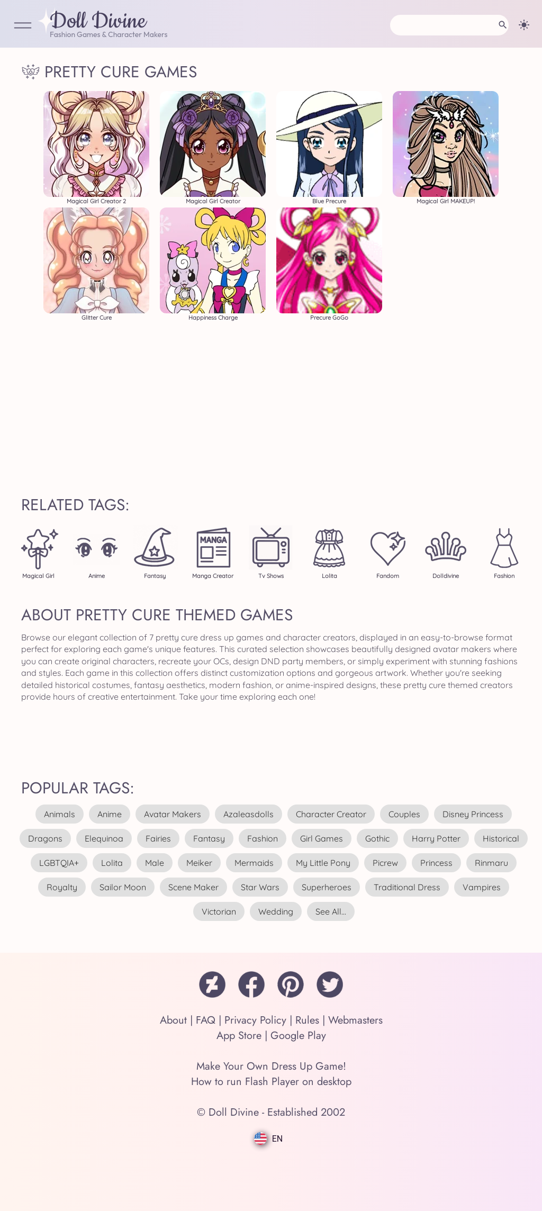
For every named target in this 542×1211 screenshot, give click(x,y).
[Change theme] (524, 25)
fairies (158, 838)
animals (59, 814)
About (173, 1020)
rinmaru (491, 862)
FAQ (205, 1020)
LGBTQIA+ (59, 862)
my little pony (323, 862)
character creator (331, 814)
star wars (260, 887)
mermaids (254, 862)
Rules (307, 1020)
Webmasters (355, 1020)
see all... (330, 911)
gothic (377, 838)
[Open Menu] (23, 26)
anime (109, 814)
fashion (262, 838)
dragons (45, 838)
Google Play (298, 1035)
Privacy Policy (255, 1020)
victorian (219, 911)
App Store (238, 1035)
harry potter (436, 838)
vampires (482, 887)
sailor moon (123, 887)
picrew (385, 862)
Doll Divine (98, 21)
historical (501, 838)
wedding (275, 911)
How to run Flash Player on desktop (271, 1081)
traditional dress (407, 887)
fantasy (209, 838)
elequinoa (104, 838)
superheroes (326, 887)
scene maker (193, 887)
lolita (112, 862)
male (154, 862)
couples (404, 814)
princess (436, 862)
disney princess (472, 814)
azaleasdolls (248, 814)
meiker (199, 862)
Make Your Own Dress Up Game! (271, 1066)
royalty (62, 887)
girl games (321, 838)
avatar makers (172, 814)
